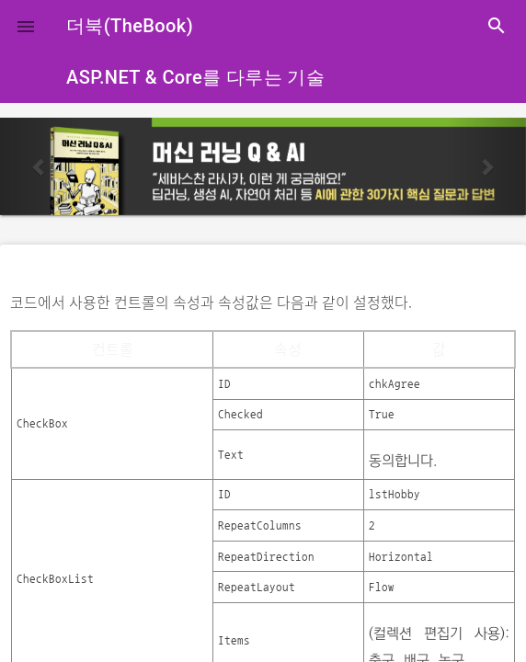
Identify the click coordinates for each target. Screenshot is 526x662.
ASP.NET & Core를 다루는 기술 (195, 77)
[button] (26, 26)
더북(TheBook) (129, 26)
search (497, 26)
